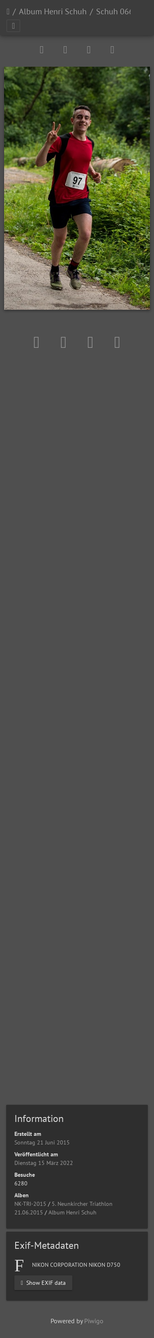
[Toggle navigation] (13, 26)
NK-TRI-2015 (30, 1203)
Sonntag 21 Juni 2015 (42, 1142)
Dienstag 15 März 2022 (43, 1163)
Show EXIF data (43, 1282)
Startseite (8, 11)
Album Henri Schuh (53, 11)
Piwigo (93, 1321)
